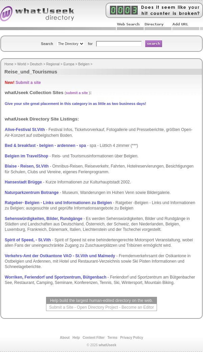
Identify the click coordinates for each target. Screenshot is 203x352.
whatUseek (107, 345)
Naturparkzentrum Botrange (32, 192)
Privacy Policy (131, 337)
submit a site (77, 93)
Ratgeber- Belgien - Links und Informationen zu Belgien (58, 202)
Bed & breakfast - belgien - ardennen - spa (45, 145)
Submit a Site (61, 307)
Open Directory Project (97, 307)
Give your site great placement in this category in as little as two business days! (75, 104)
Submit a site (28, 82)
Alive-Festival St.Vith (25, 129)
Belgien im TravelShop (26, 156)
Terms (112, 337)
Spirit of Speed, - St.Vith (28, 240)
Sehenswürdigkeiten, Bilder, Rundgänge (43, 218)
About (65, 337)
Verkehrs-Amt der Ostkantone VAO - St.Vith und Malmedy (60, 256)
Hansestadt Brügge (23, 182)
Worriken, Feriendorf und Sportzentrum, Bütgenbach (55, 277)
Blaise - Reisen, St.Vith (27, 166)
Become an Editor (137, 307)
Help (76, 337)
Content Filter (94, 337)
